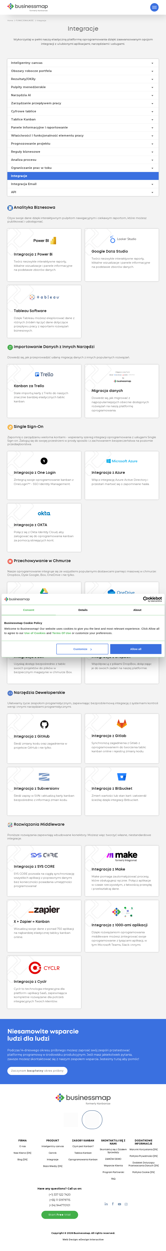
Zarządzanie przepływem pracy (36, 103)
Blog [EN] (22, 1160)
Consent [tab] (28, 609)
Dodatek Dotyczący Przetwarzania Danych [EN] (143, 1164)
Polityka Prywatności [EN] (144, 1156)
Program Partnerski (113, 1172)
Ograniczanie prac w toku (31, 168)
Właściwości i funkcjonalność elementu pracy (47, 135)
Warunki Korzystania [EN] (143, 1150)
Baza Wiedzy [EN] (52, 1166)
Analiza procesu (23, 160)
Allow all (135, 649)
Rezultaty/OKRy (23, 79)
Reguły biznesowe (25, 151)
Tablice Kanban (23, 119)
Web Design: (83, 1239)
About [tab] (137, 609)
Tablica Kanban (83, 1153)
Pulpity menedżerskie (28, 87)
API (13, 192)
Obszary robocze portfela (31, 71)
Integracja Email (24, 184)
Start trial (60, 1215)
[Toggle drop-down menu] (152, 63)
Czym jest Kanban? (83, 1146)
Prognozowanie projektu (30, 143)
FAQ (113, 1179)
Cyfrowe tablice (23, 111)
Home (10, 20)
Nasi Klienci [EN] (22, 1153)
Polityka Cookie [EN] (143, 1172)
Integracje (41, 20)
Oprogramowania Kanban (83, 1160)
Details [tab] (83, 609)
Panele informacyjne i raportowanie (39, 127)
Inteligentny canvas (26, 63)
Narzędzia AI (21, 95)
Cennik (53, 1153)
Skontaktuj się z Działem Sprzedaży (113, 1151)
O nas (22, 1146)
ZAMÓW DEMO (113, 1159)
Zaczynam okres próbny (37, 1071)
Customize (82, 649)
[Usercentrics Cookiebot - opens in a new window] (146, 599)
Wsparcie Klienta (113, 1166)
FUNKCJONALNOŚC (25, 20)
